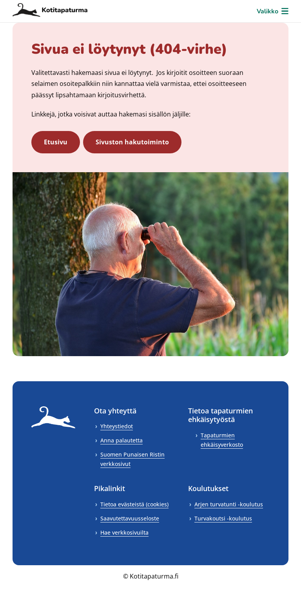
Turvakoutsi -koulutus (223, 518)
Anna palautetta (121, 440)
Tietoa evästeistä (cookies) (134, 504)
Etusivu (55, 142)
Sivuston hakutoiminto (132, 142)
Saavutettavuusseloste (129, 518)
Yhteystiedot (116, 426)
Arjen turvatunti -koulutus (228, 504)
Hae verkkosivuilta (124, 532)
